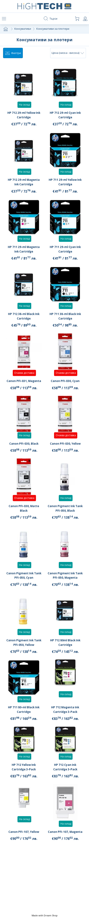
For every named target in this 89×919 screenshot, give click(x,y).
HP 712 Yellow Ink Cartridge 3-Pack (24, 773)
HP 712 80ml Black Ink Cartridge (65, 648)
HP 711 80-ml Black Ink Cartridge (23, 715)
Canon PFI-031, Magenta (24, 384)
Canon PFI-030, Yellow (65, 449)
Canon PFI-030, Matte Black (24, 514)
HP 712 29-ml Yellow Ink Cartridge (23, 116)
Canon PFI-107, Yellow (24, 842)
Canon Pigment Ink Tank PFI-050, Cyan (23, 581)
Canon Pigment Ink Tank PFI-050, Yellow (23, 648)
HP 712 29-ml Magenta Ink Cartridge (24, 183)
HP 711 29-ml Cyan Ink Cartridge (65, 250)
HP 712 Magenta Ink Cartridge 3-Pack (65, 715)
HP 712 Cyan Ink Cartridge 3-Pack (65, 773)
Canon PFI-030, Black (23, 449)
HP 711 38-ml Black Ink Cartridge (65, 317)
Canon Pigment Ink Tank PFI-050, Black (65, 514)
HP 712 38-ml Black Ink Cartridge (23, 317)
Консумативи (23, 30)
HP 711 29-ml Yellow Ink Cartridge (65, 183)
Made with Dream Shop (45, 915)
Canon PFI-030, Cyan (65, 387)
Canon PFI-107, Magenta (65, 840)
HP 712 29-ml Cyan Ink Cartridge (65, 116)
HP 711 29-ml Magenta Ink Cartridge (24, 250)
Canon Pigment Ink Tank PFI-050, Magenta (65, 581)
